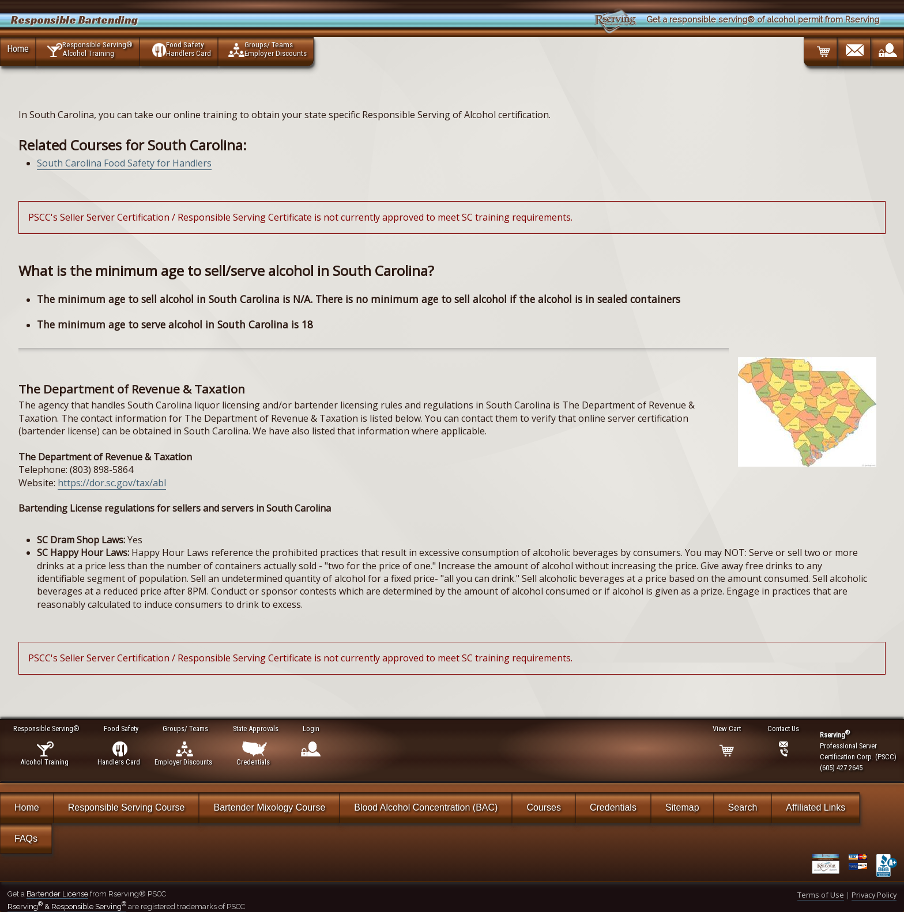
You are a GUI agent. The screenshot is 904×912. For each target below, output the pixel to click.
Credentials (613, 807)
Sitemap (682, 807)
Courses (543, 807)
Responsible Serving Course (126, 807)
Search (743, 807)
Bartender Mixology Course (269, 807)
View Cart (727, 728)
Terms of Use (820, 895)
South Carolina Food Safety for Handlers (124, 163)
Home (18, 48)
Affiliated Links (815, 807)
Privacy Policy (874, 895)
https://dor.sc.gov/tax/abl (112, 482)
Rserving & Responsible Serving (66, 906)
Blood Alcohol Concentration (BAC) (426, 807)
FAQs (25, 838)
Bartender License (57, 894)
